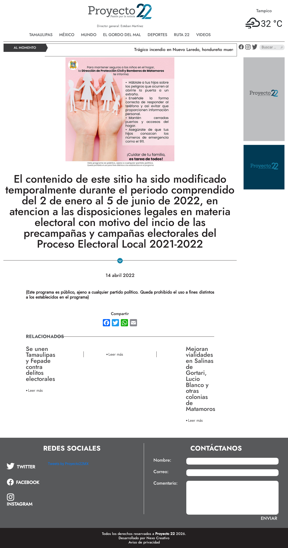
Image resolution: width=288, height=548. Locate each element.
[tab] (24, 466)
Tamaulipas (40, 35)
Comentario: (165, 483)
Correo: (161, 471)
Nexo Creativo (157, 538)
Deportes (157, 35)
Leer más (35, 390)
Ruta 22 (181, 35)
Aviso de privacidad (144, 542)
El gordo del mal (122, 35)
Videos (203, 35)
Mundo (88, 35)
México (66, 35)
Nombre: (162, 460)
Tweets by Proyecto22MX (68, 464)
